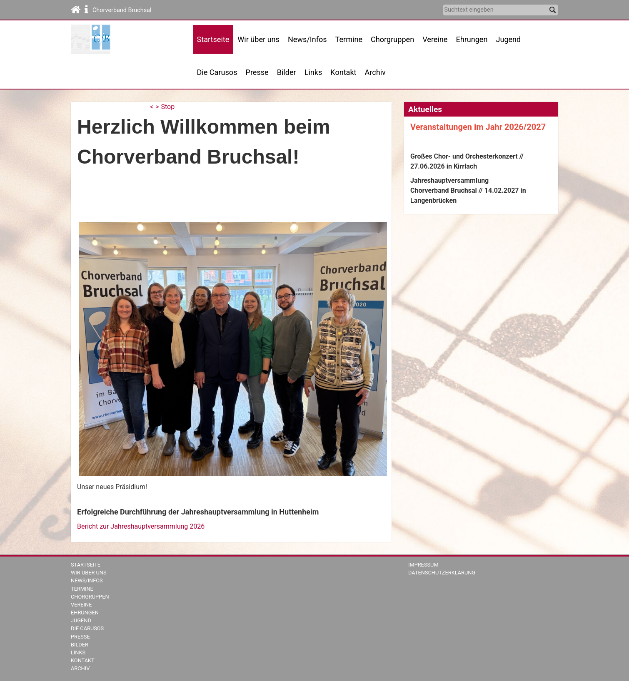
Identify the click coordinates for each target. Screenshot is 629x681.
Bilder (286, 72)
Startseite (85, 565)
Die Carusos (217, 72)
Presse (257, 72)
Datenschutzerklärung (441, 572)
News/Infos (307, 39)
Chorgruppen (90, 597)
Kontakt (343, 72)
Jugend (508, 39)
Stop (168, 107)
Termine (82, 589)
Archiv (375, 72)
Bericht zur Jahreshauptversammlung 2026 (141, 526)
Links (313, 72)
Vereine (434, 39)
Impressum (423, 565)
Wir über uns (89, 572)
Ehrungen (471, 39)
